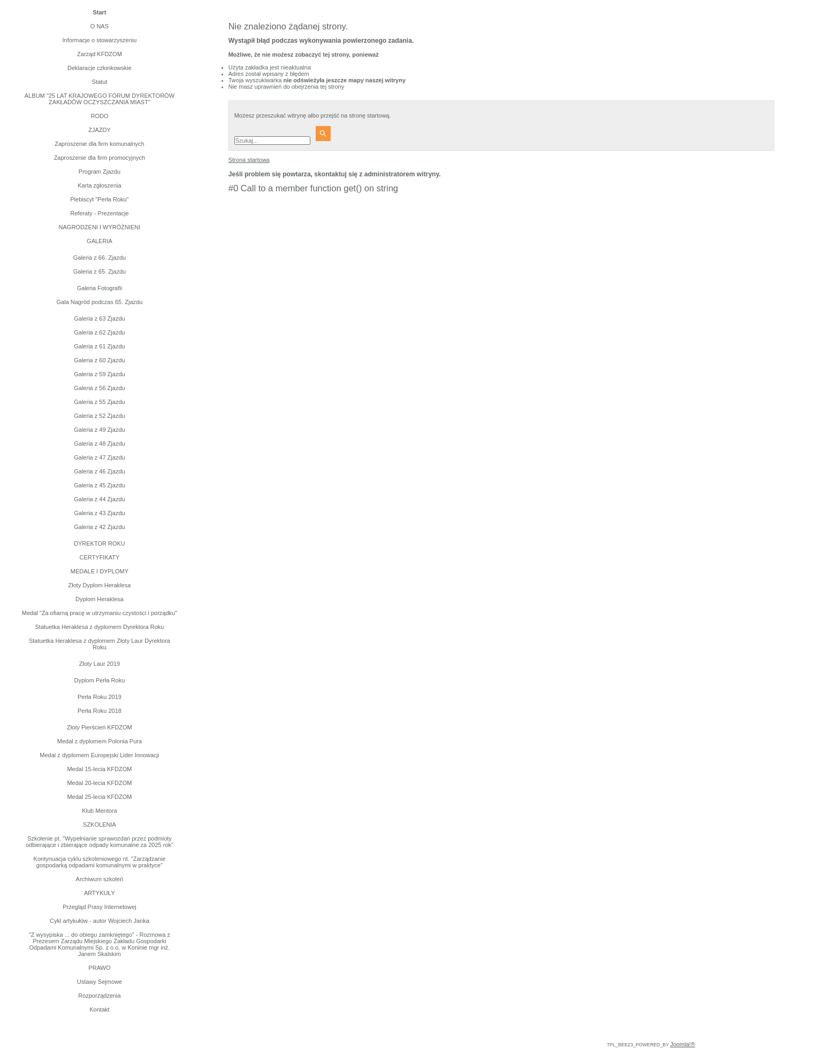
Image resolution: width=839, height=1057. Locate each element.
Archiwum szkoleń (100, 879)
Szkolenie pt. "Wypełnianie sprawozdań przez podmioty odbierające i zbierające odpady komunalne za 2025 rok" (99, 841)
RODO (99, 116)
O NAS (99, 26)
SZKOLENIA (99, 824)
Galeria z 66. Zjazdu (99, 257)
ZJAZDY (99, 130)
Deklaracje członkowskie (99, 68)
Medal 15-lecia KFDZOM (99, 769)
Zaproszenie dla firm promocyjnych (100, 157)
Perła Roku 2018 (99, 711)
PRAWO (99, 968)
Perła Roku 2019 (99, 697)
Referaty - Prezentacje (99, 213)
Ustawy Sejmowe (99, 981)
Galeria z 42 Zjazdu (99, 527)
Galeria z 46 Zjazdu (99, 471)
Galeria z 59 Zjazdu (99, 374)
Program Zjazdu (99, 171)
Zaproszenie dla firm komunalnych (99, 144)
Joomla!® (682, 1044)
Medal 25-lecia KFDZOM (99, 797)
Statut (100, 82)
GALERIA (99, 241)
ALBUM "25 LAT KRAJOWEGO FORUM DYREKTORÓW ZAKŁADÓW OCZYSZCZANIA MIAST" (99, 98)
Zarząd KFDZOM (99, 54)
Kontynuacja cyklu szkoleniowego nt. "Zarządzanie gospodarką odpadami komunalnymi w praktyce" (100, 862)
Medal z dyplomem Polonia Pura (99, 741)
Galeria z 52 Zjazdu (99, 416)
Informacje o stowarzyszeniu (100, 40)
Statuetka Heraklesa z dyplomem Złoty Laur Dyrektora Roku (99, 644)
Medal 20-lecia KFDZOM (99, 783)
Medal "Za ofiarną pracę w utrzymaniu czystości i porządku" (99, 613)
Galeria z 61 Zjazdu (99, 346)
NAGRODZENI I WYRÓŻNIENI (100, 227)
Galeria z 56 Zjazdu (99, 388)
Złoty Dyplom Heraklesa (99, 585)
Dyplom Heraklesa (99, 599)
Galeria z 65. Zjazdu (99, 271)
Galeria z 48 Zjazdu (99, 443)
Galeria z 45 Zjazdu (99, 485)
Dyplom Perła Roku (99, 680)
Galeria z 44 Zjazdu (99, 499)
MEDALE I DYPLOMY (99, 571)
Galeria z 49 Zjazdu (99, 429)
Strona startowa (249, 160)
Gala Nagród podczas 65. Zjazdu (100, 302)
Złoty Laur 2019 (99, 663)
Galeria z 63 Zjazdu (99, 318)
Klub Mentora (99, 810)
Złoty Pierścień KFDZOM (99, 727)
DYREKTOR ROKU (99, 543)
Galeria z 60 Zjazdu (99, 360)
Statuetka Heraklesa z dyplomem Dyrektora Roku (99, 627)
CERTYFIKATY (100, 557)
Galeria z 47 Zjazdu (99, 457)
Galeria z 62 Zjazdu (99, 332)
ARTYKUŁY (99, 893)
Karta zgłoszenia (99, 185)
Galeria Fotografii (99, 288)
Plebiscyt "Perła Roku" (99, 199)
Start (99, 12)
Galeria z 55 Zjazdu (99, 402)
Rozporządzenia (99, 995)
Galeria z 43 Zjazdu (99, 513)
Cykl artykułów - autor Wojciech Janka (99, 921)
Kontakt (99, 1009)
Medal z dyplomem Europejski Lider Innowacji (99, 755)
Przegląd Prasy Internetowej (99, 907)
